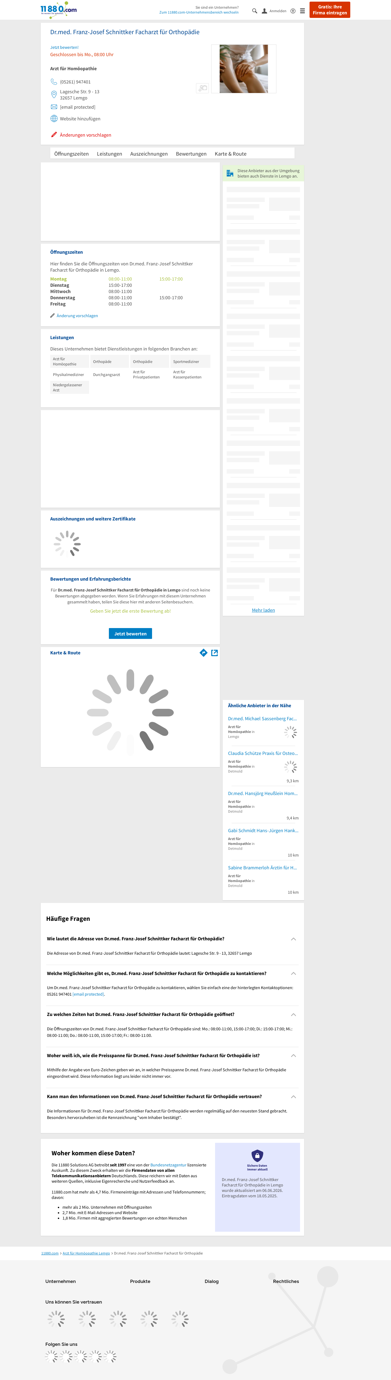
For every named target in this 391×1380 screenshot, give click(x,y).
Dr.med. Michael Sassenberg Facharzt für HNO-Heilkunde (263, 718)
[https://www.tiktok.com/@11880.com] (81, 1357)
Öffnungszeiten (71, 153)
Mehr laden (263, 610)
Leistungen (109, 153)
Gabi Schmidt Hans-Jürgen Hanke (263, 830)
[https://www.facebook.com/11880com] (51, 1357)
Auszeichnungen (149, 153)
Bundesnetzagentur (168, 1164)
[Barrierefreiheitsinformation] (295, 10)
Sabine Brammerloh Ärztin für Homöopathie (263, 867)
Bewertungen (191, 153)
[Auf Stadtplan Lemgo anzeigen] (214, 652)
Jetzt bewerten (130, 634)
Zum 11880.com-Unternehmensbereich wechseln (199, 12)
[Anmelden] (276, 10)
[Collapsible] (293, 938)
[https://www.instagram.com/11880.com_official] (66, 1357)
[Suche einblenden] (257, 10)
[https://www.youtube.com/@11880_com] (110, 1357)
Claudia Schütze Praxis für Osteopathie (263, 753)
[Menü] (305, 10)
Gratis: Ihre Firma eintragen (330, 10)
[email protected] (88, 994)
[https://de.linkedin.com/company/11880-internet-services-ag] (95, 1357)
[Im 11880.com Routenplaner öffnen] (204, 651)
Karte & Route (231, 153)
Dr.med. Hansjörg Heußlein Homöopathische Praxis (263, 793)
